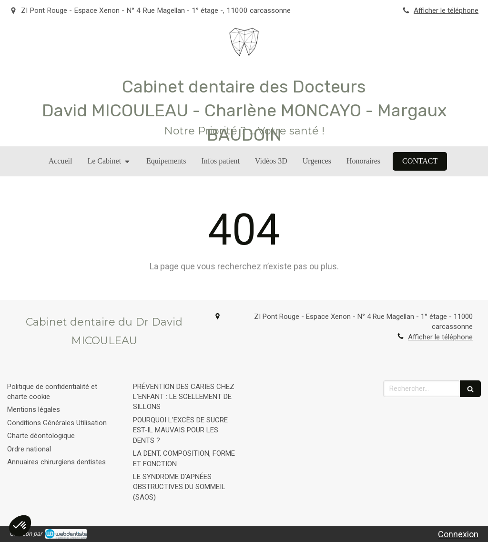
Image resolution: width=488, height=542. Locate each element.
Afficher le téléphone (446, 10)
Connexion (458, 534)
